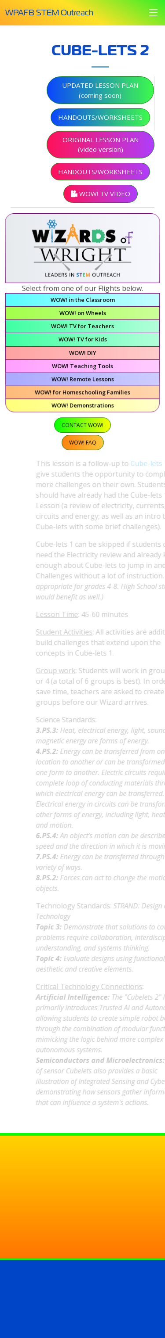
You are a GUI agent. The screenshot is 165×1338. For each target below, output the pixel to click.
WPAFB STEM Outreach (49, 12)
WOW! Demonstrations (82, 406)
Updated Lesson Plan (100, 95)
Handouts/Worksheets (100, 122)
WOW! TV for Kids (83, 342)
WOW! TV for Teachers (82, 329)
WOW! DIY (82, 355)
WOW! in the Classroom (82, 302)
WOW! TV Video (100, 199)
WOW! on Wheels (82, 315)
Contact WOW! (82, 426)
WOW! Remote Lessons (82, 381)
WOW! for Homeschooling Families (82, 394)
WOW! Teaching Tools (82, 368)
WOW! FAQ (82, 443)
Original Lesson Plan (100, 149)
